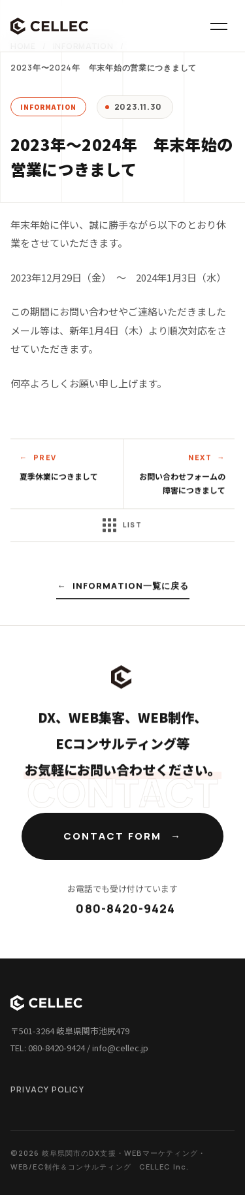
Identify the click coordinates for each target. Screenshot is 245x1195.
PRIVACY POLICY (47, 1089)
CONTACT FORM (112, 836)
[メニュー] (219, 26)
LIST (122, 526)
